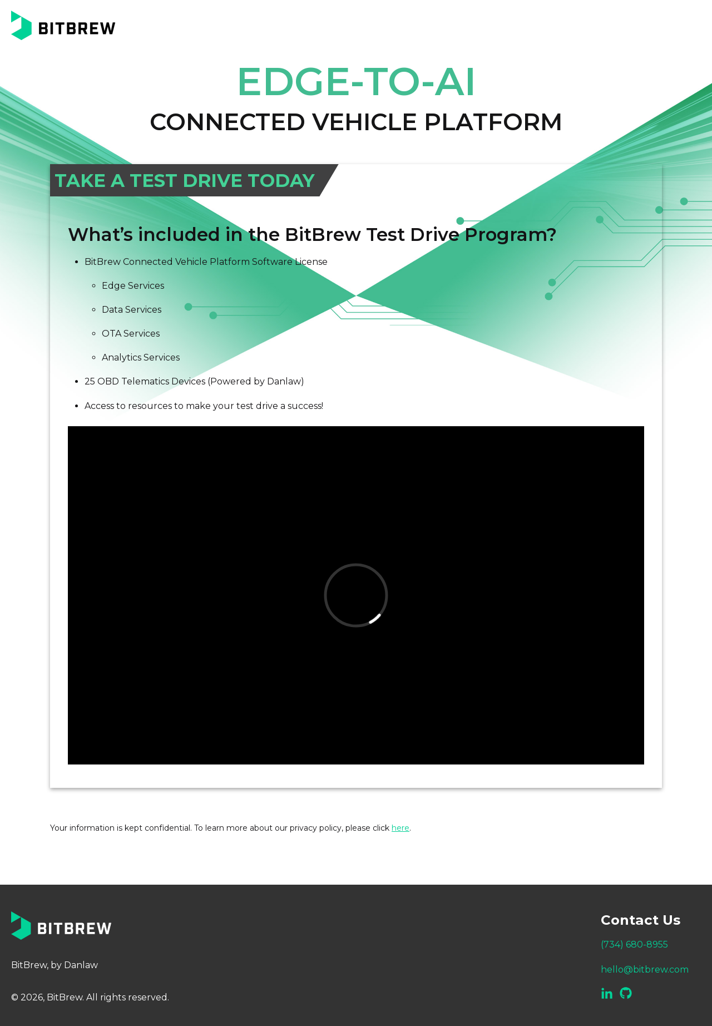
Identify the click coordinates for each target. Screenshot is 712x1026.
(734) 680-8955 (634, 944)
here (400, 828)
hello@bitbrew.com (645, 969)
